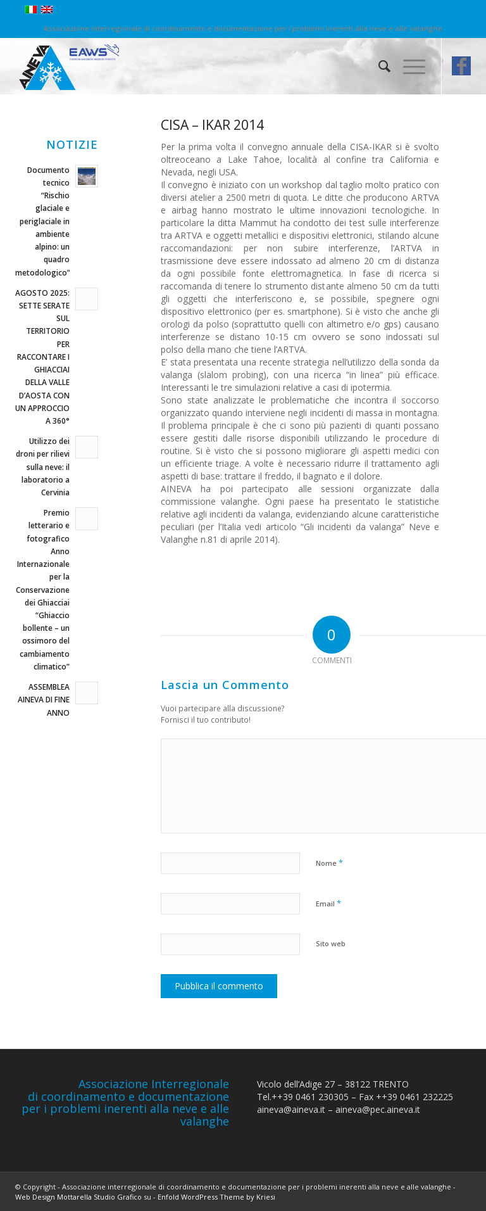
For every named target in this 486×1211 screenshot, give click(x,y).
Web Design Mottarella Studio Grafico (78, 1196)
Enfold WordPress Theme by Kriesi (216, 1196)
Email (328, 903)
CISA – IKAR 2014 (212, 125)
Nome (329, 862)
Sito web (331, 943)
